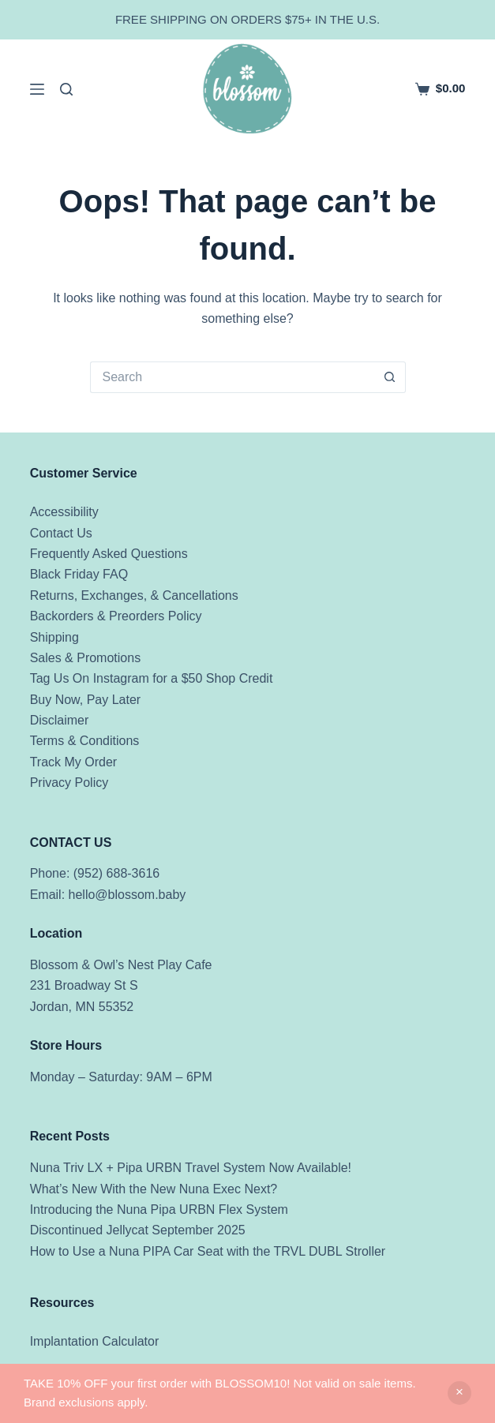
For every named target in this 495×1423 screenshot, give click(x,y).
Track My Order (74, 762)
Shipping (54, 637)
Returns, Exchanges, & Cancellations (134, 595)
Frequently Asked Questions (109, 553)
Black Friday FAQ (79, 574)
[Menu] (37, 89)
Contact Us (61, 533)
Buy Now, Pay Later (85, 699)
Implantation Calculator (94, 1341)
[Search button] (390, 377)
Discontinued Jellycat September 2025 (138, 1230)
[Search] (66, 89)
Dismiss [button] (459, 1393)
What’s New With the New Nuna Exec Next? (154, 1189)
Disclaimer (59, 720)
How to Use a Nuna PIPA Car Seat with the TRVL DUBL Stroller (208, 1251)
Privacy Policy (69, 782)
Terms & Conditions (85, 740)
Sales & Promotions (85, 658)
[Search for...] (232, 377)
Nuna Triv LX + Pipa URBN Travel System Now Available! (190, 1167)
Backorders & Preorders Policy (116, 616)
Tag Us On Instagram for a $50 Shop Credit (151, 678)
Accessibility (64, 512)
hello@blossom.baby (127, 894)
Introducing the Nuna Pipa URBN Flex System (159, 1209)
